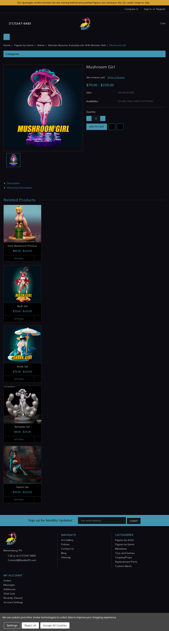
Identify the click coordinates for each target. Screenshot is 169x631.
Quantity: (91, 111)
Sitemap (66, 557)
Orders (7, 580)
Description (15, 183)
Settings (12, 625)
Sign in (148, 9)
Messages (9, 585)
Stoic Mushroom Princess (22, 245)
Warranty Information (21, 187)
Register (161, 9)
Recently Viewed (12, 598)
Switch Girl (22, 487)
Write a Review (116, 77)
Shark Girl (22, 366)
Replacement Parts (126, 561)
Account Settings (13, 602)
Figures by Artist (124, 540)
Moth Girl (22, 306)
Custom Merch (123, 566)
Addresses (9, 589)
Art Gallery (67, 540)
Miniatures (121, 548)
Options (18, 258)
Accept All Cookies (55, 625)
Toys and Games (125, 553)
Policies (65, 544)
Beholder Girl (22, 427)
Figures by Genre (124, 544)
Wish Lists (9, 593)
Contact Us (67, 548)
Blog (63, 553)
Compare (131, 9)
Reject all (30, 625)
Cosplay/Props (123, 557)
